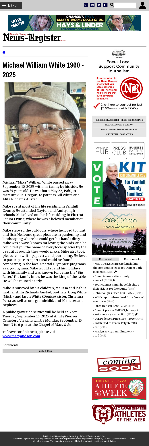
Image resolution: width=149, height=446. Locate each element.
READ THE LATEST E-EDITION (118, 125)
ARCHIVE (131, 129)
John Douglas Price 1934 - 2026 (113, 293)
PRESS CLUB (126, 120)
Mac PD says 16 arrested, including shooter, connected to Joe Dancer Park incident (116, 267)
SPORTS (111, 129)
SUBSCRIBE (100, 120)
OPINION (121, 129)
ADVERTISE (112, 120)
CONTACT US (125, 134)
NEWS (103, 129)
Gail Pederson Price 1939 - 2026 (114, 318)
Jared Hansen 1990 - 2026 (110, 306)
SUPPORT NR (110, 134)
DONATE (137, 120)
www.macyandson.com (22, 334)
